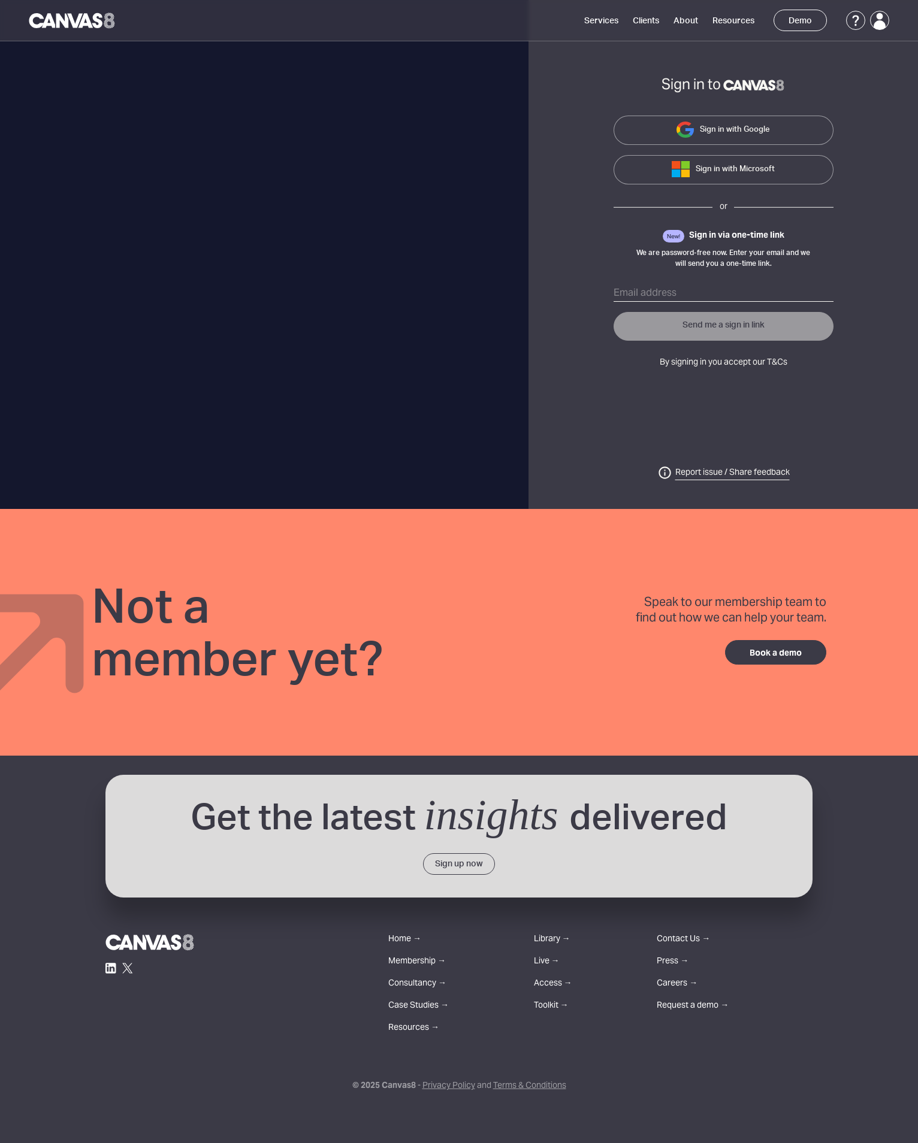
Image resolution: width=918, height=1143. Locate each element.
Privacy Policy (448, 1086)
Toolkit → (551, 1006)
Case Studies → (418, 1006)
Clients (646, 21)
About (686, 21)
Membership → (417, 962)
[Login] (879, 20)
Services (601, 21)
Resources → (413, 1028)
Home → (404, 939)
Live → (547, 962)
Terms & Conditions (529, 1086)
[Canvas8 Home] (73, 20)
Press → (673, 962)
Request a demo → (693, 1006)
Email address (645, 293)
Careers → (677, 984)
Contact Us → (683, 939)
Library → (552, 939)
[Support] (855, 20)
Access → (553, 984)
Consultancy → (417, 984)
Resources (733, 21)
